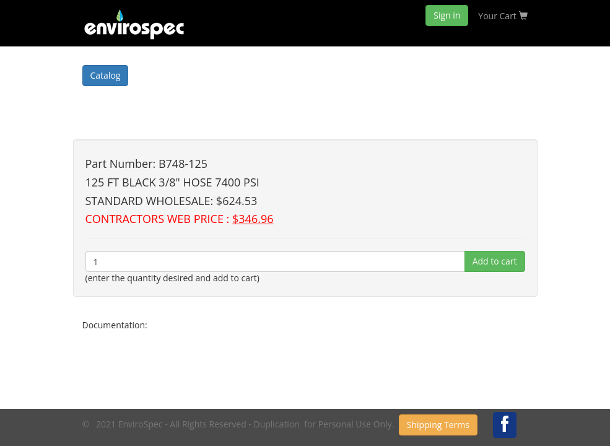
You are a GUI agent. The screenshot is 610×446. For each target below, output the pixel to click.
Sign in (447, 15)
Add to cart (495, 261)
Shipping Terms (438, 425)
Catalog (105, 75)
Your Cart (502, 16)
